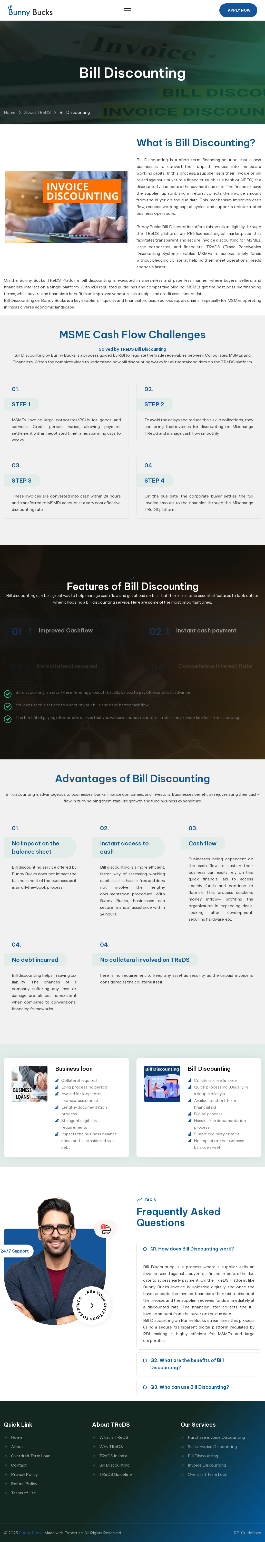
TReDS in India (113, 1455)
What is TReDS (113, 1437)
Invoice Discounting (207, 1465)
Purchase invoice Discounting (216, 1437)
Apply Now (239, 10)
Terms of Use (23, 1492)
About (17, 1446)
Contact (19, 1465)
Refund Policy (24, 1483)
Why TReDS (111, 1446)
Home (9, 112)
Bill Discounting (209, 1068)
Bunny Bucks (31, 1532)
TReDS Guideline (115, 1474)
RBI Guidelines (247, 1532)
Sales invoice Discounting (212, 1446)
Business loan (74, 1068)
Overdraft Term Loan (31, 1455)
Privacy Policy (24, 1474)
